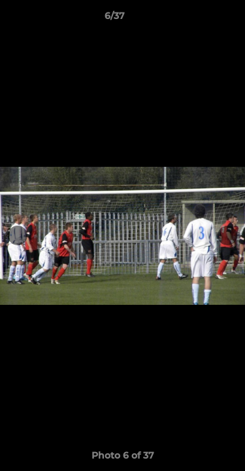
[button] (198, 19)
